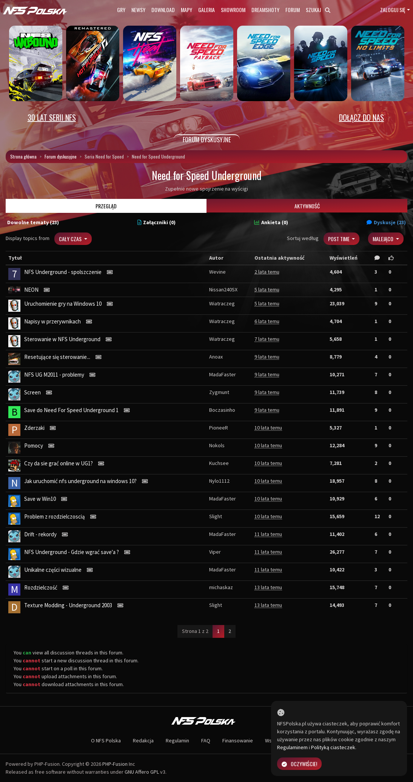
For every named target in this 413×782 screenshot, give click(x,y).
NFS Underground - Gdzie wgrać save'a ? (71, 552)
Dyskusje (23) (386, 222)
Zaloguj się (392, 10)
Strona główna (23, 156)
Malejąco (384, 239)
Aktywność (307, 206)
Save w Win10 (40, 498)
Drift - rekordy (40, 534)
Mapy (186, 10)
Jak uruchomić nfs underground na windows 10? (80, 481)
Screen (32, 392)
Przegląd (106, 206)
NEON (31, 289)
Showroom (233, 10)
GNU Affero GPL (142, 771)
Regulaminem (292, 747)
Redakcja (143, 740)
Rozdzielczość (40, 587)
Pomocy (33, 445)
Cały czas (71, 239)
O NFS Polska (106, 740)
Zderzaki (34, 427)
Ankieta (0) (271, 222)
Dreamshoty (265, 10)
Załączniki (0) (156, 222)
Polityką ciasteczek (333, 747)
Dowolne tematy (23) (33, 222)
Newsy (138, 10)
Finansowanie (237, 740)
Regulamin (177, 740)
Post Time (339, 239)
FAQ (205, 740)
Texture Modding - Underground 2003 (68, 605)
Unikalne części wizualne (53, 569)
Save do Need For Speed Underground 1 (71, 410)
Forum (292, 10)
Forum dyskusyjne (61, 156)
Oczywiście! (299, 764)
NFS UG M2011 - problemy (54, 374)
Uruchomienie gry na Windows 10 (63, 303)
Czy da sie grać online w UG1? (58, 463)
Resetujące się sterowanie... (57, 356)
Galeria (206, 10)
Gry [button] (121, 10)
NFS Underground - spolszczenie (63, 272)
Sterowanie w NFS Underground (62, 339)
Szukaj (318, 10)
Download (163, 10)
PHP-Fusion (115, 763)
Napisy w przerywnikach (52, 321)
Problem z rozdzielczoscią (54, 516)
